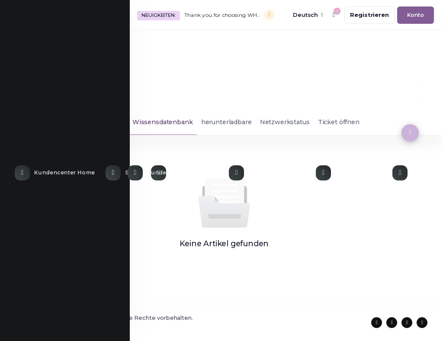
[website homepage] (66, 15)
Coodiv (62, 326)
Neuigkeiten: (158, 15)
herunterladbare (226, 122)
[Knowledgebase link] (268, 44)
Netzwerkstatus (285, 122)
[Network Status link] (349, 44)
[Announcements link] (186, 44)
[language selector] (302, 14)
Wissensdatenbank (162, 122)
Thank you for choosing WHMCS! (224, 15)
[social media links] (376, 322)
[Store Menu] (124, 44)
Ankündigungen (99, 122)
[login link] (415, 15)
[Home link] (55, 44)
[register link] (369, 15)
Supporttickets (43, 122)
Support (27, 95)
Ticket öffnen (339, 122)
